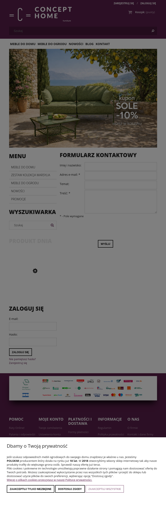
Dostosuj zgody (70, 489)
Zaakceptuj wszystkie (104, 489)
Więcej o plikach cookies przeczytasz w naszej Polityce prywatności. (49, 480)
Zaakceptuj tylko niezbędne (30, 489)
